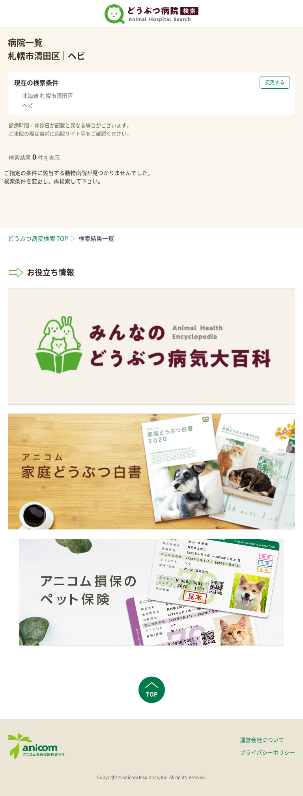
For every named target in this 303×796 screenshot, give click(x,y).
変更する (274, 82)
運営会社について (262, 740)
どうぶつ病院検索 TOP (38, 238)
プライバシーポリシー (267, 752)
